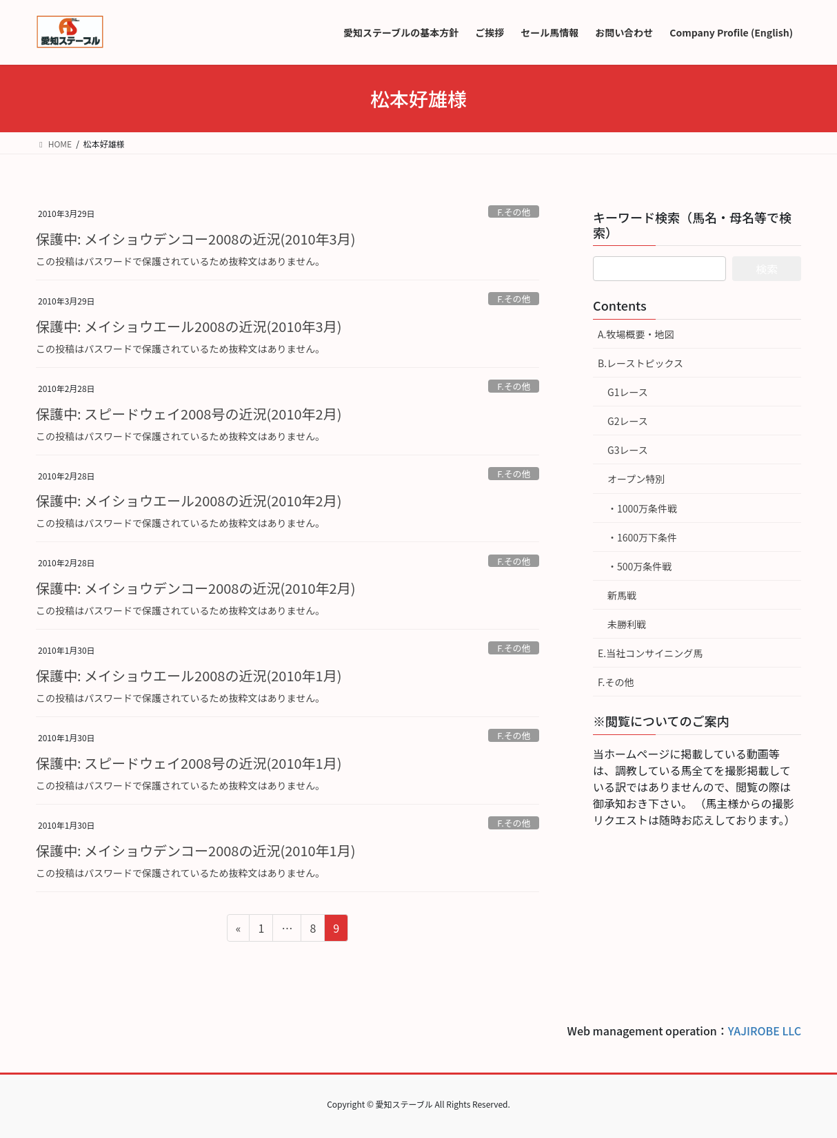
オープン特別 (636, 479)
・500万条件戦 (639, 566)
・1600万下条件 (642, 537)
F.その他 (513, 211)
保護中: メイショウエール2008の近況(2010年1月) (188, 675)
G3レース (627, 450)
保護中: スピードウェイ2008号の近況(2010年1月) (188, 763)
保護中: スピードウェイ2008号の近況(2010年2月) (188, 414)
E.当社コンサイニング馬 (650, 653)
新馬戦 (621, 595)
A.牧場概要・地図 (636, 334)
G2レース (627, 421)
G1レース (627, 392)
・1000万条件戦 (642, 508)
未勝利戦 (626, 624)
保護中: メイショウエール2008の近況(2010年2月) (188, 500)
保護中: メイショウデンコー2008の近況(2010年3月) (195, 239)
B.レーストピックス (640, 363)
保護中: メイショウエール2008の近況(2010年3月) (188, 326)
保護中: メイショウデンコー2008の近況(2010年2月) (195, 588)
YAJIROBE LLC (764, 1030)
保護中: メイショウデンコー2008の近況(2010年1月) (195, 850)
